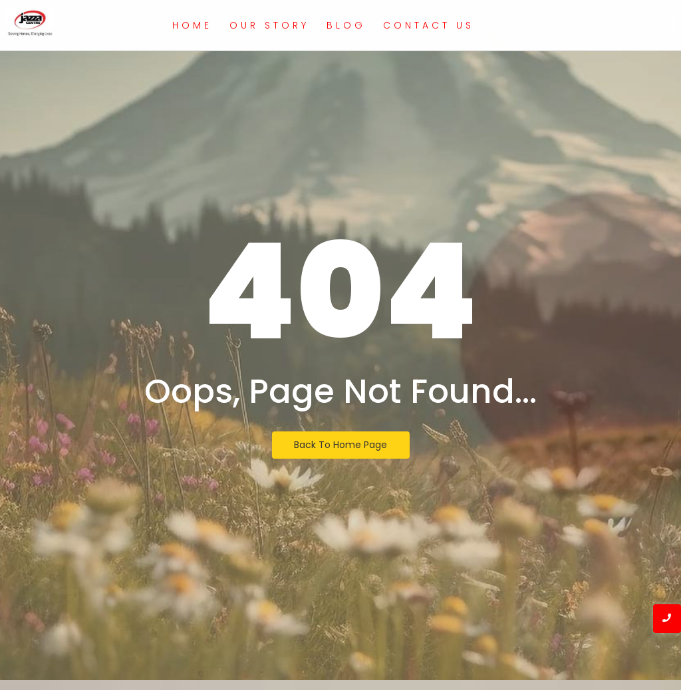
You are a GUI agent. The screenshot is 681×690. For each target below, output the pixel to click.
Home (192, 25)
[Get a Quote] (623, 23)
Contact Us (428, 25)
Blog (346, 25)
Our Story (269, 25)
